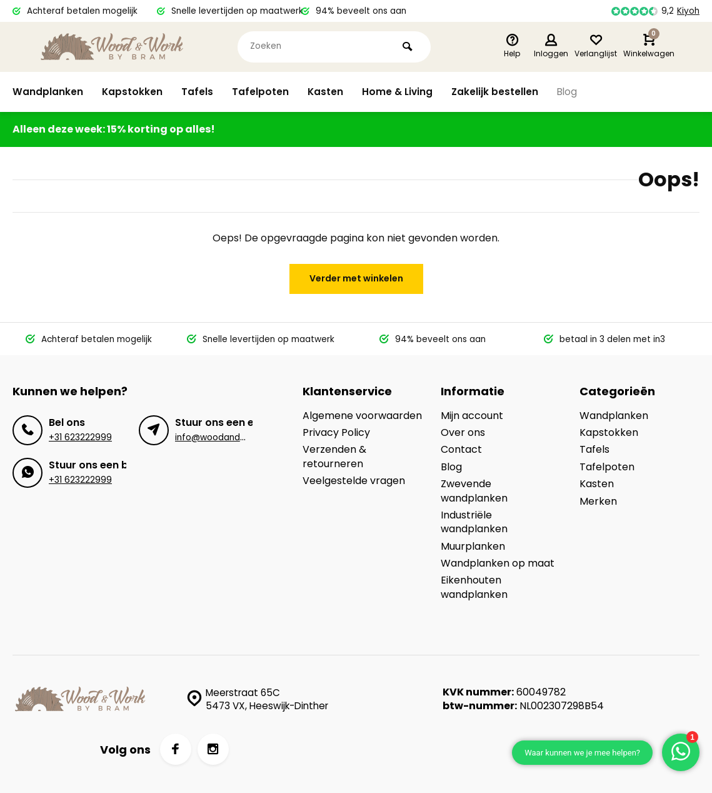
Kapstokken (132, 91)
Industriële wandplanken (474, 522)
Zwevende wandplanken (474, 491)
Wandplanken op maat (497, 563)
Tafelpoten (261, 91)
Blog (571, 91)
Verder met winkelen (356, 278)
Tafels (198, 91)
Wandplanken (48, 91)
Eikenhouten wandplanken (474, 587)
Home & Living (399, 91)
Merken (598, 501)
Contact (461, 450)
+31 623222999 (80, 437)
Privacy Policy (336, 433)
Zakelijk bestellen (498, 91)
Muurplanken (473, 546)
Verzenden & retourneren (334, 456)
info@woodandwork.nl (222, 437)
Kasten (326, 91)
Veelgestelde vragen (354, 481)
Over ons (463, 433)
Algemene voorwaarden (362, 416)
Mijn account (472, 416)
